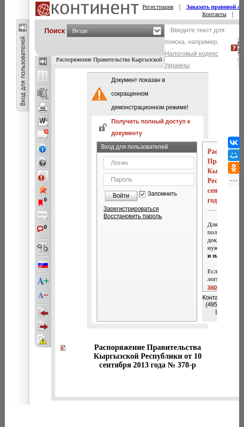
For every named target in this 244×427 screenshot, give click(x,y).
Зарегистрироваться (131, 208)
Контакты (214, 14)
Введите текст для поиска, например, (194, 47)
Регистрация (158, 6)
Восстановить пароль (132, 216)
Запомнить (162, 194)
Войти (121, 195)
